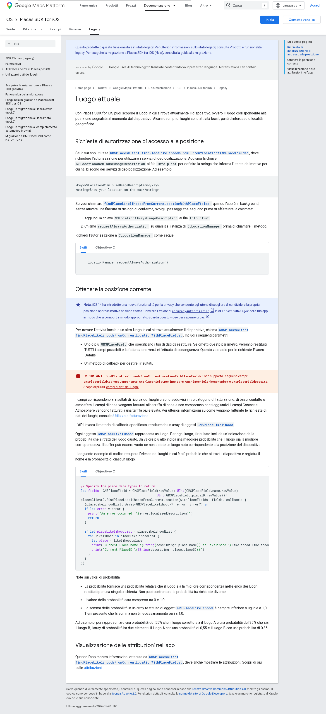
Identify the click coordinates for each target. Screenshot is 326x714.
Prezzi (131, 5)
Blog (188, 5)
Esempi (55, 29)
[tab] (83, 247)
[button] (29, 69)
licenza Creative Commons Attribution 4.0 (219, 689)
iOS (9, 19)
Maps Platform (39, 5)
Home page (83, 88)
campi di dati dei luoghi (122, 387)
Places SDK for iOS (40, 19)
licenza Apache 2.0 (124, 693)
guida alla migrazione (196, 53)
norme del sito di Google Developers (203, 693)
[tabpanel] (172, 264)
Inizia (270, 20)
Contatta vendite (302, 20)
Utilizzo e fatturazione (131, 416)
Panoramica (88, 5)
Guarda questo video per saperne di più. (177, 317)
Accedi (315, 5)
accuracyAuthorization (190, 311)
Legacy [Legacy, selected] (94, 29)
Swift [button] (83, 247)
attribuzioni (93, 668)
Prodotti (111, 5)
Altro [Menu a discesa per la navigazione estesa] (204, 5)
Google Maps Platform (128, 88)
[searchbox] (30, 43)
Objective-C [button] (105, 247)
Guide (10, 29)
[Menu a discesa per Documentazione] (175, 5)
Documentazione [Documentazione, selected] (157, 5)
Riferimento (32, 29)
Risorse (75, 29)
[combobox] (246, 5)
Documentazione (160, 88)
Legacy (222, 88)
